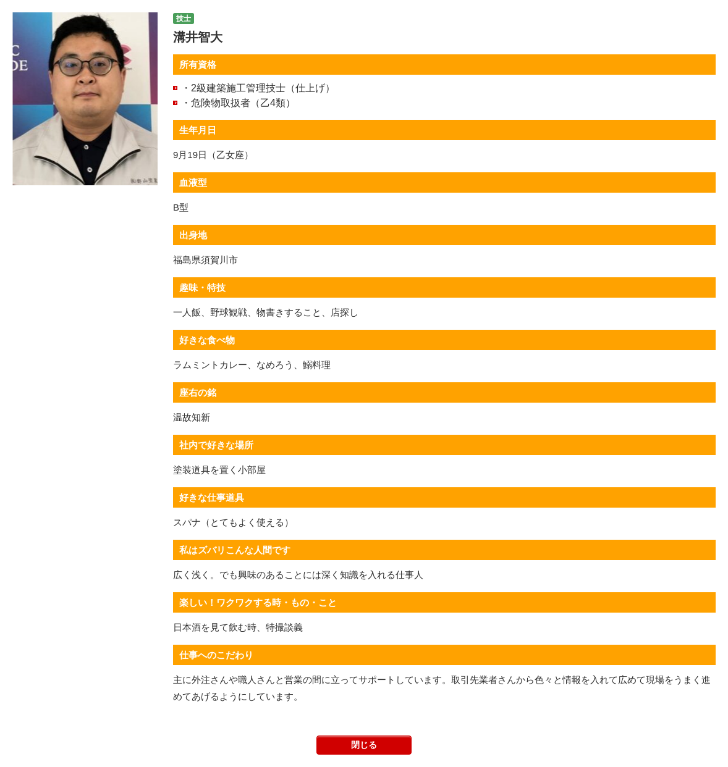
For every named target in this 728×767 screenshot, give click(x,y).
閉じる (364, 745)
